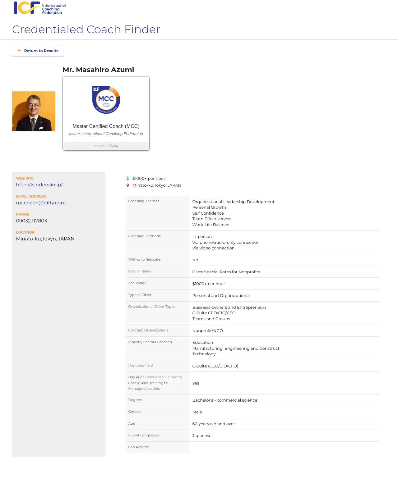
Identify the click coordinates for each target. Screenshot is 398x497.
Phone (22, 214)
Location (25, 232)
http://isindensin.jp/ (39, 185)
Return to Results (37, 50)
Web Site (24, 178)
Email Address (31, 196)
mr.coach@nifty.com (41, 203)
